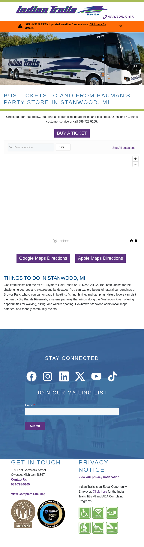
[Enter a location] (31, 147)
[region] (96, 199)
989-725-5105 (118, 17)
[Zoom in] (135, 158)
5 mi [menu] (63, 148)
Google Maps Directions (43, 258)
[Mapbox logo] (61, 241)
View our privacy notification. (99, 477)
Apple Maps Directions (100, 258)
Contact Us (19, 479)
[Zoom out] (135, 164)
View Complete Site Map (28, 494)
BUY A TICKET (72, 133)
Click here (100, 491)
